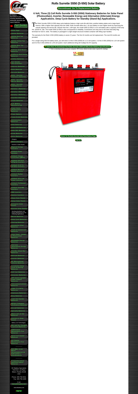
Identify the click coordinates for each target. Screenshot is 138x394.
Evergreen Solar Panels (17, 204)
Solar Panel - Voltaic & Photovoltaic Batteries (18, 236)
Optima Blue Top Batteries (17, 46)
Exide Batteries (17, 133)
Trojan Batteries (17, 100)
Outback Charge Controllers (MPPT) (18, 156)
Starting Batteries (17, 222)
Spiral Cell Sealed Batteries (17, 336)
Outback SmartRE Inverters (17, 188)
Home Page (15, 30)
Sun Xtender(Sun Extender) (16, 62)
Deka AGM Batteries (18, 127)
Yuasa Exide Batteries (19, 117)
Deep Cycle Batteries (19, 219)
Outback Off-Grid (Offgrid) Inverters (18, 161)
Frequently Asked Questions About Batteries (17, 362)
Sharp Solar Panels (18, 198)
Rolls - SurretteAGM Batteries (17, 85)
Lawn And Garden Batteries (17, 299)
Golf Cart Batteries (18, 272)
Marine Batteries (17, 216)
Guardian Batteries (18, 97)
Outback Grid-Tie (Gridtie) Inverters (18, 165)
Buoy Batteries (16, 296)
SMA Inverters (16, 192)
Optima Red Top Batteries (17, 37)
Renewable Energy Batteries (18, 241)
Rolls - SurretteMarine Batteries (17, 80)
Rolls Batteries (16, 69)
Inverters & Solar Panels (17, 319)
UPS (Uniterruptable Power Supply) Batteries (18, 279)
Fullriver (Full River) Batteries (18, 50)
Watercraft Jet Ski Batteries (17, 314)
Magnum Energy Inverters (17, 147)
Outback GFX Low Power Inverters (17, 179)
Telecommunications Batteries (18, 284)
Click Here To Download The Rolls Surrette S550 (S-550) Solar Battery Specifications (77, 47)
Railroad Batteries (18, 255)
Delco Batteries (17, 136)
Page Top (19, 391)
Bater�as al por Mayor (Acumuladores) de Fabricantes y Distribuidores (18, 352)
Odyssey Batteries (18, 66)
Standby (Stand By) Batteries (18, 251)
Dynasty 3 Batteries (18, 94)
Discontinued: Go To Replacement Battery (78, 8)
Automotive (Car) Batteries (17, 226)
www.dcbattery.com (19, 387)
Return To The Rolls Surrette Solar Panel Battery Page (78, 136)
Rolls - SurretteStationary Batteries (18, 76)
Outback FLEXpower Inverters (18, 183)
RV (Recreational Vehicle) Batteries (17, 262)
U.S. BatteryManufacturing (16, 104)
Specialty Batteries (18, 311)
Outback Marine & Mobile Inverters (17, 170)
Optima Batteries (17, 33)
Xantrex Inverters (17, 195)
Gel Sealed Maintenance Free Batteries (17, 342)
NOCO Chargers (17, 141)
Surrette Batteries (17, 72)
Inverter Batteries (17, 258)
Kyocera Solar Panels (19, 208)
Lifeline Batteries (17, 59)
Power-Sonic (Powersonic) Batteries (16, 109)
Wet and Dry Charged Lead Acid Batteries (19, 326)
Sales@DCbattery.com (19, 384)
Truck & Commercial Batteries (18, 230)
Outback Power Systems (16, 152)
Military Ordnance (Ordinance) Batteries (19, 304)
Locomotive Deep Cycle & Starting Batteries (17, 267)
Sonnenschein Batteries (16, 120)
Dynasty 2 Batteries (18, 91)
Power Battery (16, 114)
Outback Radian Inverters (17, 174)
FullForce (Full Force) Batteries (19, 55)
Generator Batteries (18, 275)
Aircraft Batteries (17, 308)
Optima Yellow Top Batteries (18, 41)
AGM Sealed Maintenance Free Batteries (17, 331)
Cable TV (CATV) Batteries (17, 289)
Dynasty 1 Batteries (18, 88)
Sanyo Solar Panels (18, 201)
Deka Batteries (16, 124)
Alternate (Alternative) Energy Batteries (18, 246)
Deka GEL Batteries (18, 130)
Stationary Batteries (18, 293)
